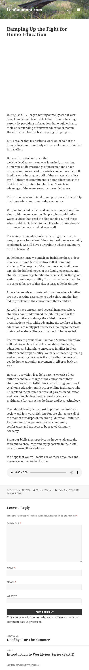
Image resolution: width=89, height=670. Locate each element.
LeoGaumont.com (24, 9)
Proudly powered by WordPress (23, 664)
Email (11, 582)
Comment (14, 523)
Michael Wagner (44, 490)
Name (11, 568)
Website (12, 596)
